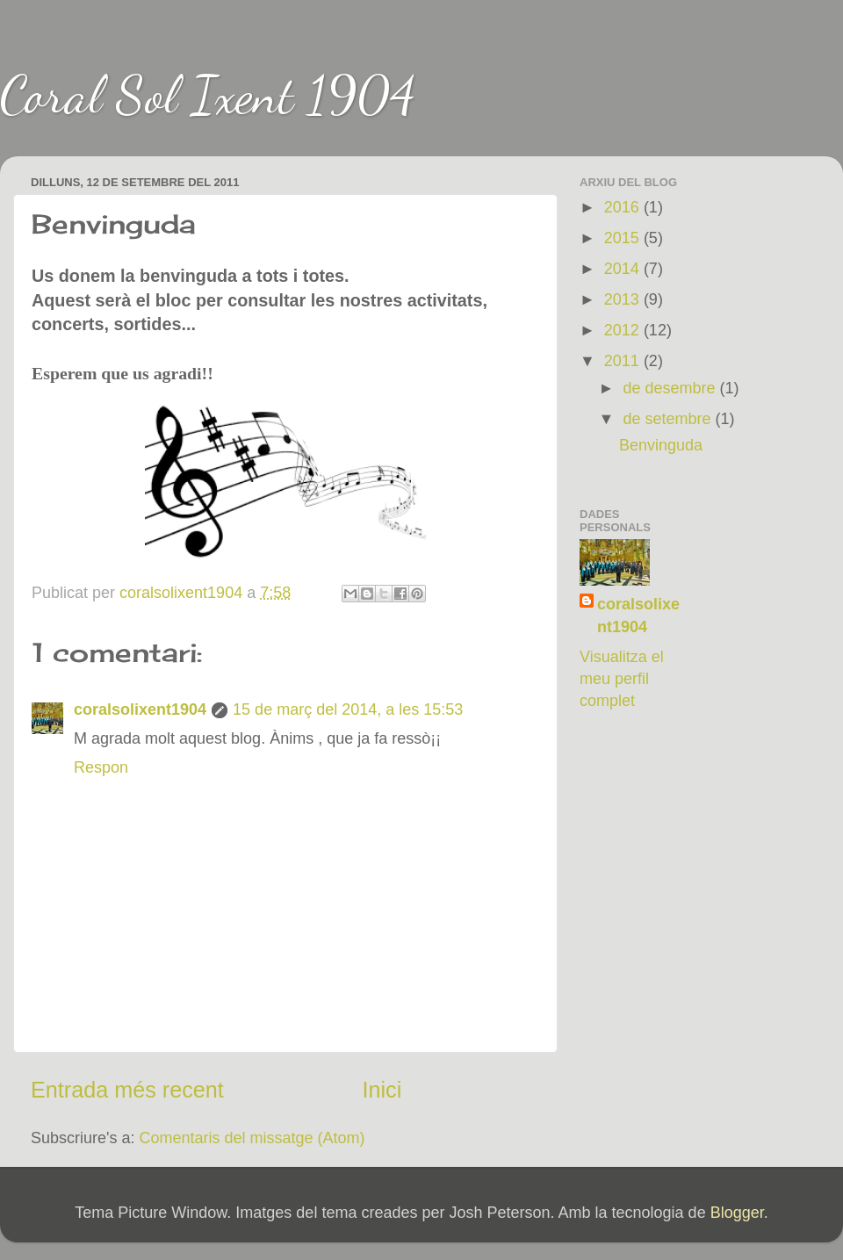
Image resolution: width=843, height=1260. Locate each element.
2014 (624, 268)
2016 (624, 207)
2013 (624, 299)
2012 (624, 330)
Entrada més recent (127, 1089)
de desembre (671, 388)
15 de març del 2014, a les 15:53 (348, 709)
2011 (624, 361)
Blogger (737, 1212)
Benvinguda (660, 445)
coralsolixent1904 (140, 709)
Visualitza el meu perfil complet (622, 678)
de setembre (669, 419)
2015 (624, 238)
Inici (382, 1089)
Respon (101, 767)
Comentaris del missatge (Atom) (252, 1138)
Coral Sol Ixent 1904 (207, 94)
